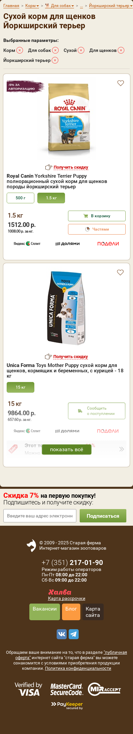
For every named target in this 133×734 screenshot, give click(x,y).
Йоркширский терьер (27, 60)
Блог (71, 609)
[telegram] (73, 634)
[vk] (61, 634)
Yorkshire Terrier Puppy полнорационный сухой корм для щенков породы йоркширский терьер (57, 181)
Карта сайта (93, 612)
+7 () (72, 563)
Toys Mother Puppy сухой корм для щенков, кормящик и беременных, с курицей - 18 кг (65, 371)
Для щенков (103, 50)
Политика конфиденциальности (78, 668)
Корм (9, 50)
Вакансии (45, 609)
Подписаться (103, 516)
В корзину (100, 216)
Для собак (39, 50)
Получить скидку (71, 167)
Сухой (70, 50)
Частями (100, 229)
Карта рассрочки (66, 598)
